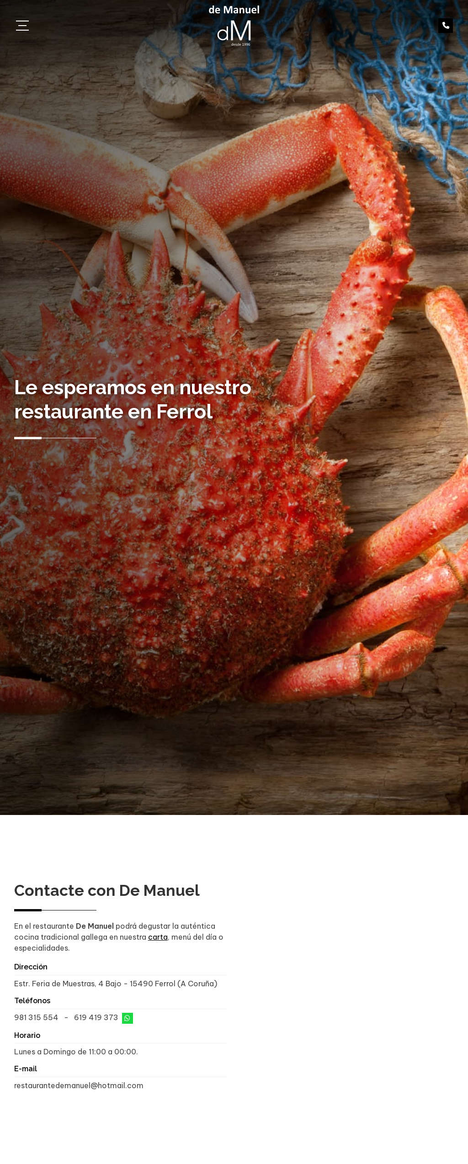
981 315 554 (36, 1017)
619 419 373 (96, 1017)
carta (158, 937)
